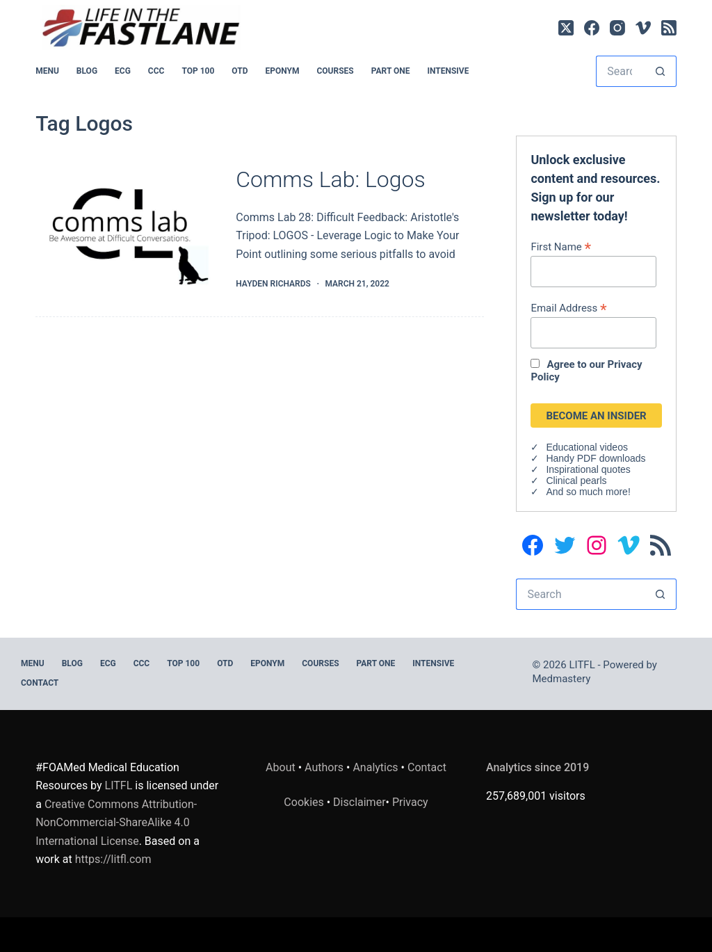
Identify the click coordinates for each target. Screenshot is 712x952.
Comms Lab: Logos (330, 179)
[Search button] (661, 71)
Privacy (410, 802)
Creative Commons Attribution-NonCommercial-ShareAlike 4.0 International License (116, 823)
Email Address (568, 307)
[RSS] (669, 27)
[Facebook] (591, 27)
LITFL (119, 785)
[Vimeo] (643, 27)
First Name (561, 246)
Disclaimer (359, 802)
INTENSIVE (448, 71)
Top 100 (197, 71)
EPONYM (282, 71)
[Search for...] (620, 71)
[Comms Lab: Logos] (125, 228)
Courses (334, 71)
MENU (47, 71)
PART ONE (390, 71)
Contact (39, 683)
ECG (123, 71)
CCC (156, 71)
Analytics (375, 767)
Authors (324, 767)
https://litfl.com (113, 859)
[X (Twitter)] (566, 27)
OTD (240, 71)
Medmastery (562, 678)
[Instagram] (617, 27)
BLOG (86, 71)
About (281, 767)
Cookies (305, 802)
